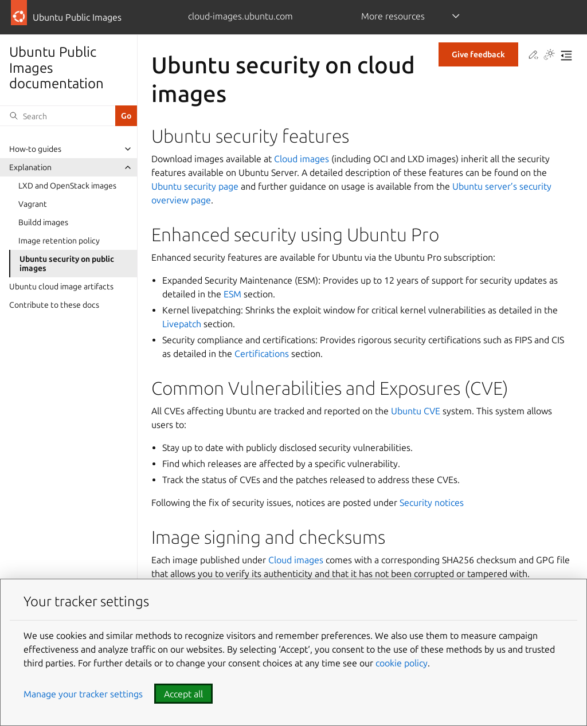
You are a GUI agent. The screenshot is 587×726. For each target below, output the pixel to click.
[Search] (57, 115)
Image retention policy (59, 240)
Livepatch (181, 324)
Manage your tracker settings (83, 694)
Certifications (261, 353)
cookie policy (401, 663)
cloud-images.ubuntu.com (240, 16)
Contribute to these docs (54, 304)
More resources (393, 16)
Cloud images (301, 159)
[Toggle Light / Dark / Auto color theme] (549, 55)
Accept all (183, 694)
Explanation (30, 167)
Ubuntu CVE (415, 411)
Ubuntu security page (194, 186)
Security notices (432, 502)
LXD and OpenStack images (67, 185)
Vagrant (32, 204)
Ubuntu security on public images (66, 263)
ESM (232, 294)
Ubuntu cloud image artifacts (61, 286)
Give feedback (478, 54)
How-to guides (35, 149)
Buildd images (43, 222)
